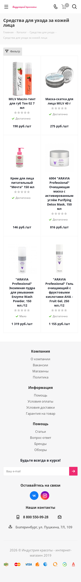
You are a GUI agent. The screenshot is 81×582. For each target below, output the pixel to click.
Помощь (40, 395)
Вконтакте (34, 495)
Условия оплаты (40, 401)
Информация (40, 387)
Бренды (40, 443)
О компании (40, 359)
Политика (40, 377)
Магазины (40, 371)
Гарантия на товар (40, 413)
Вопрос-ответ (40, 437)
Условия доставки (40, 407)
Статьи (40, 431)
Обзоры (40, 450)
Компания (40, 351)
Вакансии (40, 365)
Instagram (45, 495)
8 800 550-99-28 (35, 517)
